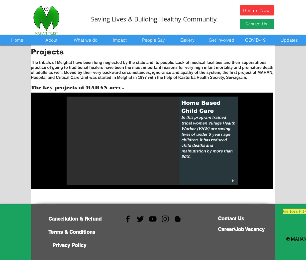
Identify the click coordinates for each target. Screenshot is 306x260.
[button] (51, 40)
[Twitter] (140, 219)
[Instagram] (165, 219)
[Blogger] (177, 219)
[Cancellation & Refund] (75, 218)
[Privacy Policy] (69, 245)
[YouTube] (152, 219)
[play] (233, 181)
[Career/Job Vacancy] (241, 229)
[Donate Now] (257, 10)
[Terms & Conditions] (71, 232)
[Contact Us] (257, 24)
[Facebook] (127, 219)
